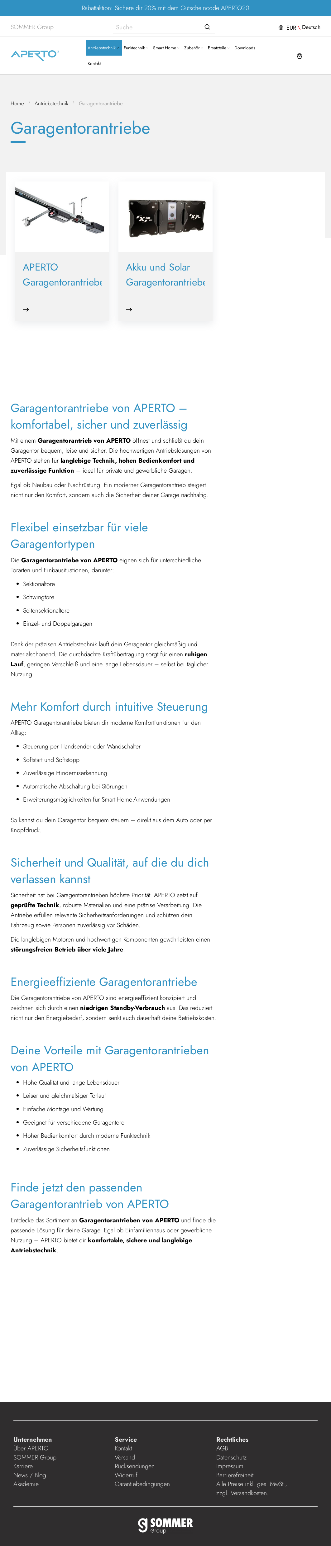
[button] (298, 27)
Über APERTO (32, 1448)
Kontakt (123, 1448)
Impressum (229, 1466)
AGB (222, 1448)
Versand (125, 1457)
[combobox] (164, 27)
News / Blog (30, 1475)
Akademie (27, 1484)
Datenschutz (231, 1457)
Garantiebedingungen (142, 1484)
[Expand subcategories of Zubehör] (179, 48)
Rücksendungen (135, 1466)
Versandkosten (248, 1493)
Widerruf (126, 1475)
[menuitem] (81, 48)
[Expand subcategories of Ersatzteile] (205, 48)
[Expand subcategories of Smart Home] (155, 48)
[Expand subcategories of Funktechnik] (124, 48)
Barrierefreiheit (235, 1475)
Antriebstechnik (52, 103)
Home (18, 103)
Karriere (24, 1466)
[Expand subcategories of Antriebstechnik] (95, 48)
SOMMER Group (35, 1457)
